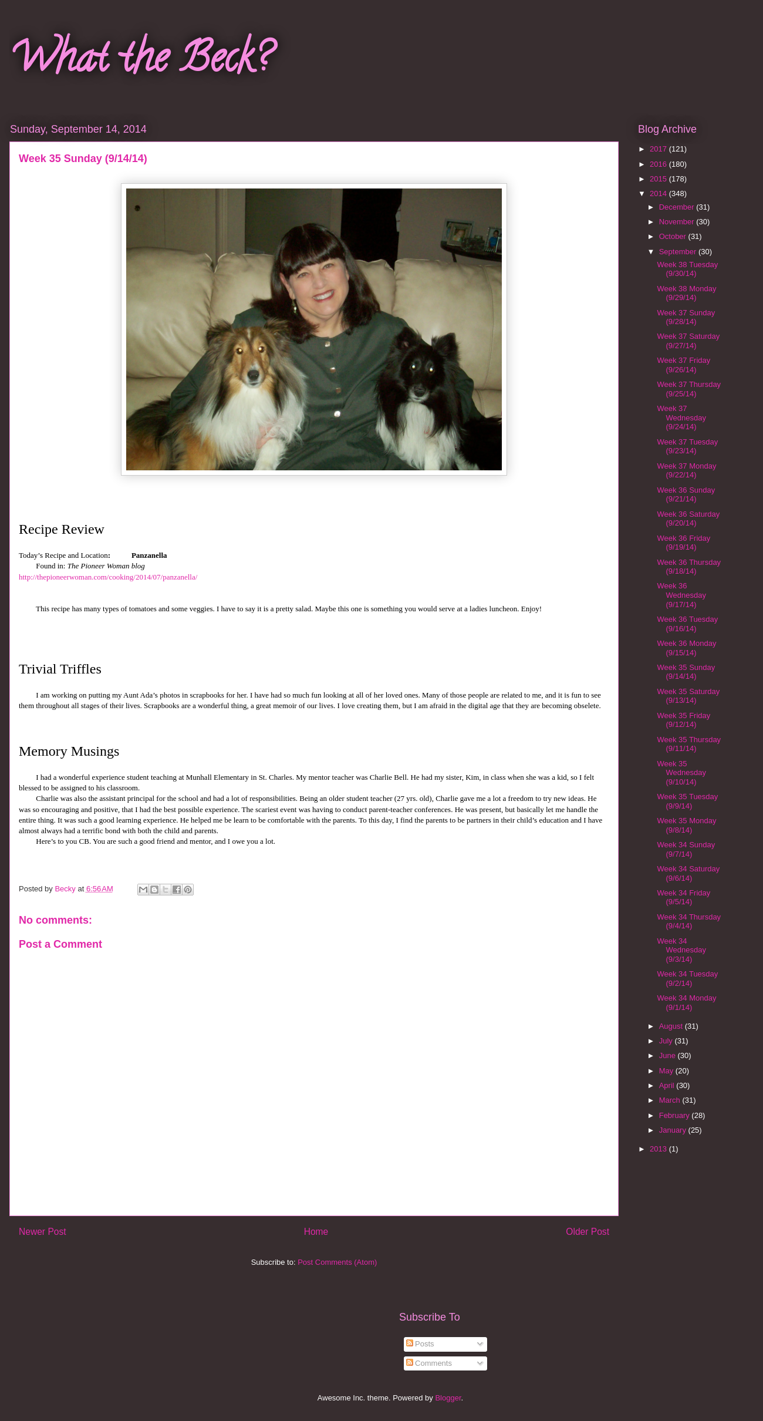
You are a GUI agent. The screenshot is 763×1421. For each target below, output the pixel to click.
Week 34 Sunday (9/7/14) (686, 849)
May (667, 1070)
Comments (429, 1363)
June (668, 1055)
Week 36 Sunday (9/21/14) (686, 495)
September (678, 251)
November (678, 221)
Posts (420, 1343)
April (668, 1085)
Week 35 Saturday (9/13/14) (688, 696)
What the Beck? (140, 62)
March (671, 1100)
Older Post (587, 1232)
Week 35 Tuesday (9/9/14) (687, 801)
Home (316, 1232)
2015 (659, 178)
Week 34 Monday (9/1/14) (686, 1003)
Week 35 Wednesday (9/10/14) (681, 772)
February (675, 1115)
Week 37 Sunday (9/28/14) (686, 317)
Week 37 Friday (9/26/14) (683, 365)
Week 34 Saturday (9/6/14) (688, 873)
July (667, 1040)
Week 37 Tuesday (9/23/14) (687, 446)
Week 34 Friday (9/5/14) (683, 897)
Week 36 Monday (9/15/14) (686, 648)
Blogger (448, 1397)
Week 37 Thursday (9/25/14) (689, 389)
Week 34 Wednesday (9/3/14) (681, 950)
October (673, 236)
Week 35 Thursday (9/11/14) (689, 744)
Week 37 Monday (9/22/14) (686, 471)
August (672, 1026)
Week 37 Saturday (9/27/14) (688, 341)
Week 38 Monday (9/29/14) (686, 293)
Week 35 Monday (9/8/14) (686, 825)
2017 (659, 148)
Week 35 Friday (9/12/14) (683, 720)
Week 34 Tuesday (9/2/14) (687, 978)
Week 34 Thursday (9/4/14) (689, 921)
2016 (659, 164)
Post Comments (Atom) (337, 1262)
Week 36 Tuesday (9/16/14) (687, 624)
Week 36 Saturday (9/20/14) (688, 519)
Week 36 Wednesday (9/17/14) (681, 594)
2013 (659, 1148)
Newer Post (42, 1232)
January (673, 1130)
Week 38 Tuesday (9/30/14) (687, 269)
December (678, 207)
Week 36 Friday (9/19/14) (683, 543)
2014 (659, 193)
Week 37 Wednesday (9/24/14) (681, 417)
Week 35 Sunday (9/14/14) (686, 672)
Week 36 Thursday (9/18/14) (689, 567)
